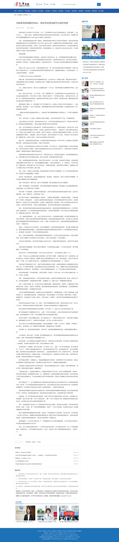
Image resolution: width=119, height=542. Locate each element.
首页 (15, 11)
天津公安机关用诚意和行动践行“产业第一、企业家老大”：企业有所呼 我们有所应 (36, 455)
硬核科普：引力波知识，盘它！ (23, 458)
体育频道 (87, 11)
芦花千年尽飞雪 (87, 72)
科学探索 (25, 15)
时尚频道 (67, 11)
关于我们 (39, 531)
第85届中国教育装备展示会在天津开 (69, 521)
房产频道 (101, 11)
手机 (47, 4)
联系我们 (44, 531)
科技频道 (34, 11)
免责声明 (59, 531)
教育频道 (94, 11)
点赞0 (21, 442)
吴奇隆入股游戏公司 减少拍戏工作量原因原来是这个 (28, 464)
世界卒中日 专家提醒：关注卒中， (25, 521)
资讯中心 (20, 11)
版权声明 (54, 531)
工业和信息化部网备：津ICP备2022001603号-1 (52, 539)
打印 (35, 442)
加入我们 (49, 531)
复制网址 (29, 442)
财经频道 (27, 11)
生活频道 (47, 11)
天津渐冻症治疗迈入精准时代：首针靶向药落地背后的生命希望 (97, 90)
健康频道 (81, 11)
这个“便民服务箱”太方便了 (22, 461)
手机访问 (65, 531)
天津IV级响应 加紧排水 (95, 128)
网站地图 (70, 531)
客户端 (40, 4)
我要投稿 (80, 531)
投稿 (54, 4)
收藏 (39, 442)
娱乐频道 (40, 11)
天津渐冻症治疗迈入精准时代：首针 (47, 521)
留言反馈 (75, 531)
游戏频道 (74, 11)
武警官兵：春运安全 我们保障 (23, 452)
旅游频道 (61, 11)
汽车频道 (54, 11)
